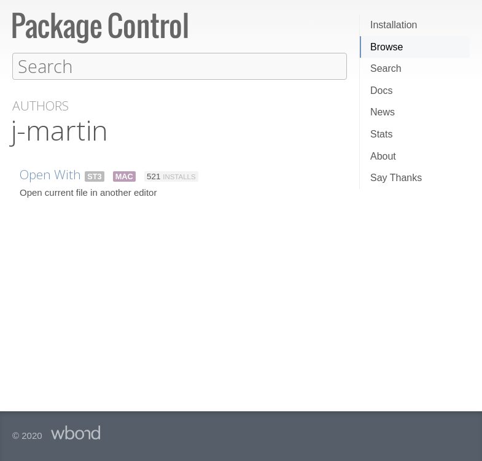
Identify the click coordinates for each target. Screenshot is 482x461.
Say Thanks (396, 177)
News (382, 112)
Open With (50, 173)
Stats (381, 134)
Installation (394, 25)
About (383, 156)
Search (386, 68)
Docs (381, 90)
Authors (40, 105)
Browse (386, 47)
